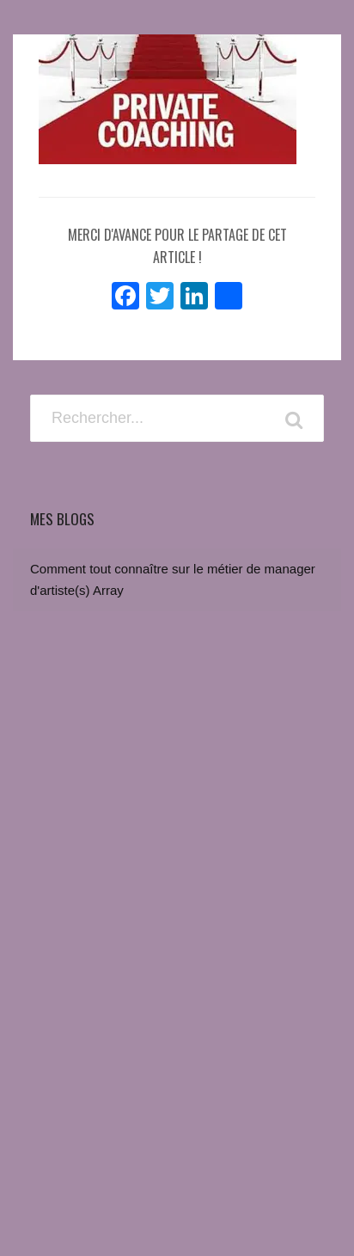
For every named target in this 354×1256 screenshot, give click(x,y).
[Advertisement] (177, 1010)
